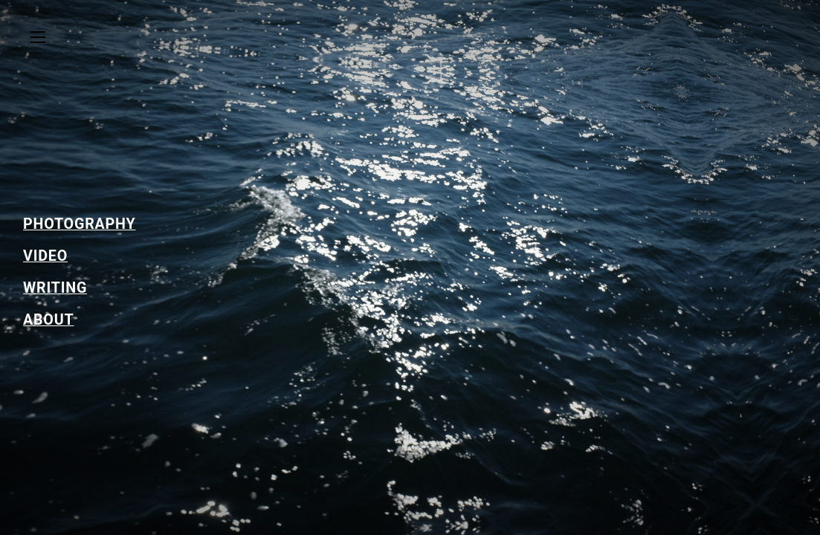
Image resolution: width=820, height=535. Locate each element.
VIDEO (45, 256)
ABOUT (48, 319)
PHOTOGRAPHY (79, 224)
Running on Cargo (803, 454)
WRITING (55, 287)
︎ (38, 37)
